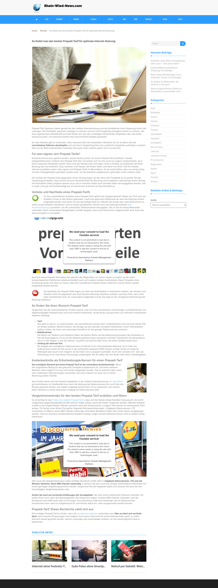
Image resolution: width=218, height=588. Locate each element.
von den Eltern (116, 381)
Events (180, 19)
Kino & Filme (157, 147)
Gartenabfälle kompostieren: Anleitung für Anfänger (164, 69)
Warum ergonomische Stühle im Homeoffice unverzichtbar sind (166, 90)
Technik (43, 31)
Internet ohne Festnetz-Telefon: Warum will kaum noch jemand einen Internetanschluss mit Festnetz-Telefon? (49, 566)
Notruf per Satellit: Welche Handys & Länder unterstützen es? (128, 566)
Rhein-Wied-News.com (63, 6)
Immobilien (156, 143)
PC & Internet (157, 160)
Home (34, 31)
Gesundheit (59, 19)
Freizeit (154, 130)
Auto (46, 19)
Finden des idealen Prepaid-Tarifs (68, 400)
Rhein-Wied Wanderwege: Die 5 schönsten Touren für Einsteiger (166, 76)
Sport (135, 19)
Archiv (154, 200)
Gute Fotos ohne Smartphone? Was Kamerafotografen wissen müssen (89, 566)
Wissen (165, 19)
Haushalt (93, 19)
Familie (154, 121)
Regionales (148, 19)
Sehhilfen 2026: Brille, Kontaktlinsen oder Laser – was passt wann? (168, 62)
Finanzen (76, 19)
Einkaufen (155, 112)
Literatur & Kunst (159, 156)
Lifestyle (110, 19)
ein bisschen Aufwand (87, 513)
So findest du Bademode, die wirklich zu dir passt (165, 83)
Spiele (124, 19)
